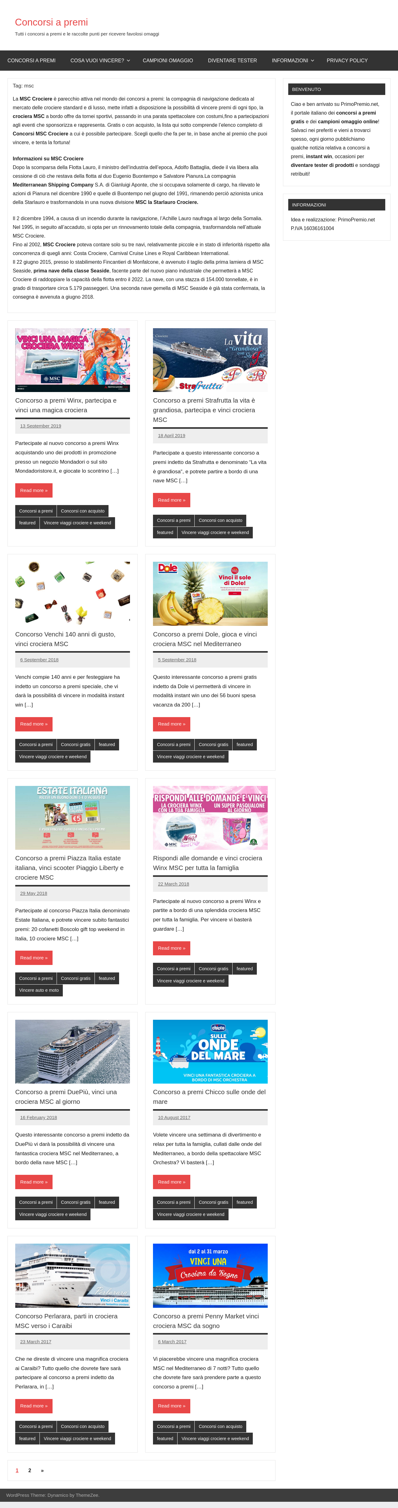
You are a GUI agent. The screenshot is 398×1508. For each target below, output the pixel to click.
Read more (32, 490)
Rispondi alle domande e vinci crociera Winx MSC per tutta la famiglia (199, 870)
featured (27, 524)
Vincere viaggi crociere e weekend (79, 524)
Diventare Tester (232, 60)
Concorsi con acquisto (86, 511)
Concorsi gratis (78, 746)
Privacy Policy (347, 60)
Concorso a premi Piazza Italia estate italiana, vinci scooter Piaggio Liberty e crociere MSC (71, 870)
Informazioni (293, 60)
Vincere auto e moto (40, 993)
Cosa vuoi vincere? (101, 60)
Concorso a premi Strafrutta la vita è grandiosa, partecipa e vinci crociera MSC (207, 409)
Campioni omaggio (168, 60)
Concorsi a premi (62, 21)
